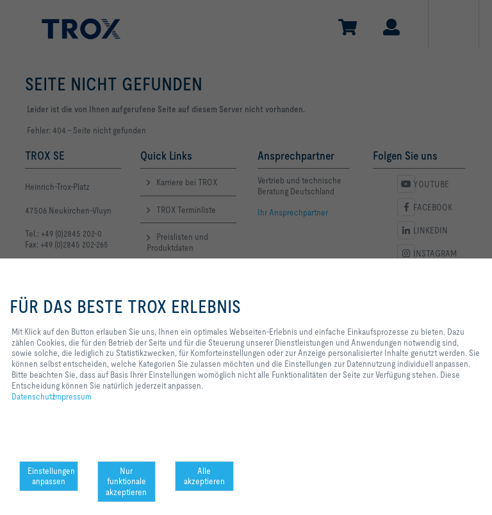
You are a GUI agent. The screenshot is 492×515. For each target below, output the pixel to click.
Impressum (72, 396)
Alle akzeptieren (204, 476)
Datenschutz (34, 396)
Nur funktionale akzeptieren (126, 482)
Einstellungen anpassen (51, 476)
